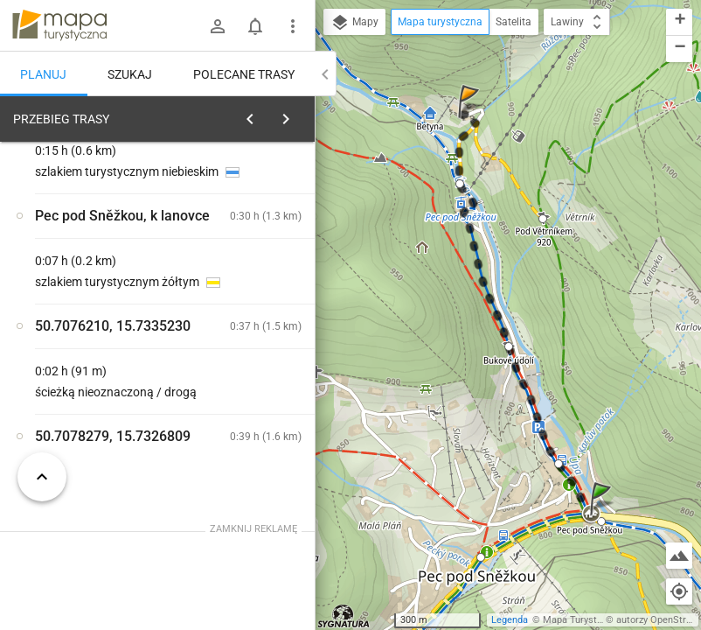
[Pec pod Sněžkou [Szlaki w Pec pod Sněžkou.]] (252, 337)
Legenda (509, 620)
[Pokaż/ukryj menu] (293, 26)
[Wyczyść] (295, 114)
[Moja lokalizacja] (679, 591)
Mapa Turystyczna (582, 620)
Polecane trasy (244, 74)
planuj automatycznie (245, 228)
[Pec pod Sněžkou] (94, 374)
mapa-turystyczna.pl (59, 25)
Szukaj (130, 74)
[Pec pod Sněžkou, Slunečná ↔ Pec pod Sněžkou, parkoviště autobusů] (252, 411)
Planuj (43, 74)
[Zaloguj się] (218, 26)
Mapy (354, 22)
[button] (603, 515)
